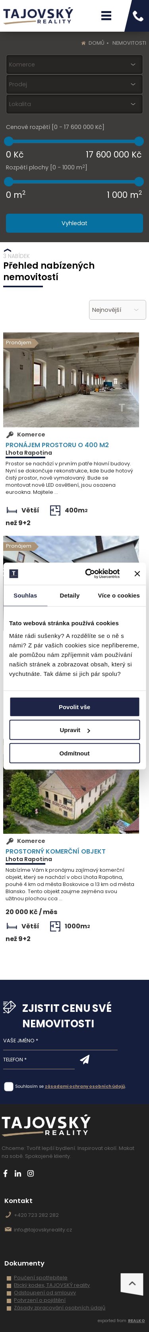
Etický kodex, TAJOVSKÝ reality (52, 1285)
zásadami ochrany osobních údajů (85, 1086)
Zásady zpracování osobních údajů (59, 1307)
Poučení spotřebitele (41, 1277)
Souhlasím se (29, 1086)
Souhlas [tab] (25, 595)
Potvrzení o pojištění (40, 1300)
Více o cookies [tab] (119, 595)
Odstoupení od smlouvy (45, 1292)
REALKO (136, 1321)
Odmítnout (75, 752)
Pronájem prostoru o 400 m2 (57, 444)
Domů (96, 43)
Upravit (75, 730)
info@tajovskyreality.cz (43, 1229)
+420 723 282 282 (36, 1215)
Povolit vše (74, 706)
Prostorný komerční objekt (56, 851)
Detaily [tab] (70, 595)
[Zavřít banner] (137, 574)
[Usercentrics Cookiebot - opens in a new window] (89, 574)
